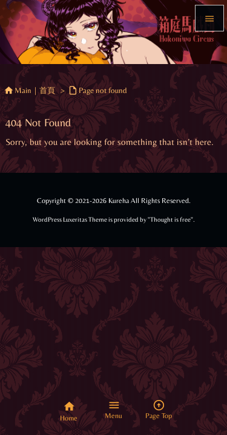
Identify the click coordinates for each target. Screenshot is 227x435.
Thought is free (170, 220)
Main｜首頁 (35, 90)
